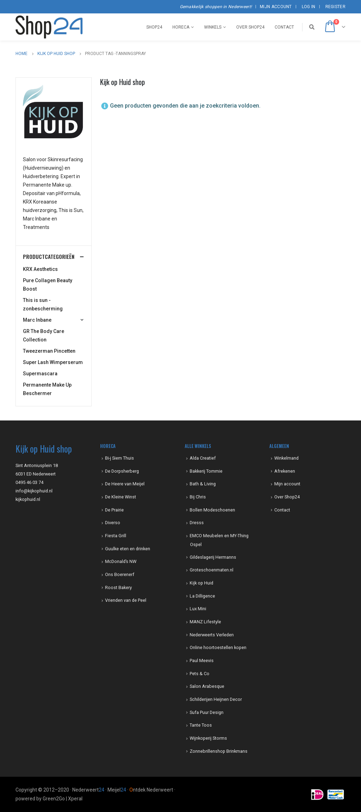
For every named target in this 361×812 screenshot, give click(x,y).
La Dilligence (202, 596)
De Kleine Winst (120, 496)
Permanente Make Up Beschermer (47, 389)
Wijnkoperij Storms (208, 738)
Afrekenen (284, 471)
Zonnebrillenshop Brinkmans (218, 751)
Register (335, 6)
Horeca (180, 27)
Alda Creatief (203, 458)
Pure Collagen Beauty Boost (47, 285)
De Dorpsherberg (122, 471)
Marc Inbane (37, 320)
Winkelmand (286, 458)
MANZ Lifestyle (205, 621)
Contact (284, 27)
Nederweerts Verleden (212, 634)
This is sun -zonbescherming (43, 304)
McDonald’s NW (120, 561)
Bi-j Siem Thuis (119, 458)
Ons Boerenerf (119, 574)
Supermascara (40, 373)
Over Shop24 (250, 27)
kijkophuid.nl (28, 499)
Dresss (197, 522)
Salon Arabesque (207, 686)
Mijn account (276, 6)
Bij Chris (198, 496)
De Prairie (114, 510)
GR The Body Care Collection (43, 335)
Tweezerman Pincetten (49, 351)
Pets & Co (199, 673)
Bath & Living (203, 483)
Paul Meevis (202, 660)
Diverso (112, 522)
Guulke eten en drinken (127, 548)
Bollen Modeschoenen (212, 510)
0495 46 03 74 (29, 482)
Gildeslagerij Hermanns (213, 557)
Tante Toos (201, 725)
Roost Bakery (118, 587)
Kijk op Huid (201, 583)
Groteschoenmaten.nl (211, 569)
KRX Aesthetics (40, 269)
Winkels (212, 27)
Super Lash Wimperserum (53, 362)
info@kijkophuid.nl (34, 490)
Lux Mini (198, 608)
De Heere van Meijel (125, 483)
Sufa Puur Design (207, 712)
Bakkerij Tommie (206, 471)
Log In (309, 6)
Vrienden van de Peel (125, 600)
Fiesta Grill (115, 535)
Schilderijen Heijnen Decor (216, 699)
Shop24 (154, 27)
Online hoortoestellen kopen (218, 647)
